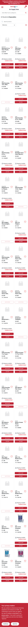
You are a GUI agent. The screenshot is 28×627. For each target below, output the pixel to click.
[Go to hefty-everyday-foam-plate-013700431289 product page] (7, 356)
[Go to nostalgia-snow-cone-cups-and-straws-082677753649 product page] (20, 156)
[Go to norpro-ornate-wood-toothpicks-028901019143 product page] (20, 426)
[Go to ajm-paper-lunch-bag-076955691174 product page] (7, 461)
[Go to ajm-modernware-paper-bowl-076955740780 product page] (7, 321)
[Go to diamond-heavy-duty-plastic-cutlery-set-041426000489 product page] (20, 291)
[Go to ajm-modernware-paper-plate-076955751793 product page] (7, 530)
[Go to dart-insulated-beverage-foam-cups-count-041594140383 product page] (7, 565)
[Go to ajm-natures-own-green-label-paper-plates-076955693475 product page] (7, 426)
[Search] (26, 12)
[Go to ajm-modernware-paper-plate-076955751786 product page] (20, 495)
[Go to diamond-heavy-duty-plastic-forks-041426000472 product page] (7, 291)
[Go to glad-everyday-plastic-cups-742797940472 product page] (7, 261)
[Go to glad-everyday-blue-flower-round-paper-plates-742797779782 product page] (7, 87)
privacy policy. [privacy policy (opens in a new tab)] (5, 615)
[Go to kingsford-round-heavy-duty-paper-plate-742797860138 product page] (7, 191)
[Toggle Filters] (26, 25)
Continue (5, 624)
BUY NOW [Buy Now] (7, 67)
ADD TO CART (7, 64)
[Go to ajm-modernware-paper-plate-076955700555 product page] (7, 495)
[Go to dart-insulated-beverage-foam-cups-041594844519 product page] (20, 565)
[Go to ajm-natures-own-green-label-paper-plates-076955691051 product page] (20, 391)
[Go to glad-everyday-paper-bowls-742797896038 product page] (20, 191)
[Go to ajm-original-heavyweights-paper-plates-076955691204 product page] (20, 226)
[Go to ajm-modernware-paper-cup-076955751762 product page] (20, 461)
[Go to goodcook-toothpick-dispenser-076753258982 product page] (20, 321)
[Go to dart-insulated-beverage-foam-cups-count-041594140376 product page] (20, 530)
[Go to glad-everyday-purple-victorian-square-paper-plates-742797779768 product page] (20, 121)
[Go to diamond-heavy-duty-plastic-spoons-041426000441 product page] (20, 261)
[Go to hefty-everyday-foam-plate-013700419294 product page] (7, 391)
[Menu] (2, 7)
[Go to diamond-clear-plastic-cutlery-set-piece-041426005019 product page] (7, 52)
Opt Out (15, 624)
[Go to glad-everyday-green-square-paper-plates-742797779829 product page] (20, 87)
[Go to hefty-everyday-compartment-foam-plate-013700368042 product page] (20, 356)
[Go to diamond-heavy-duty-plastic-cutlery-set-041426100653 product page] (7, 121)
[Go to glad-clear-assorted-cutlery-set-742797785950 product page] (20, 52)
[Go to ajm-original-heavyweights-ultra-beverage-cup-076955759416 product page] (7, 226)
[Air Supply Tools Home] (14, 7)
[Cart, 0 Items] (25, 7)
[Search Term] (14, 12)
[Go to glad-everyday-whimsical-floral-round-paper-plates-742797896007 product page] (7, 156)
